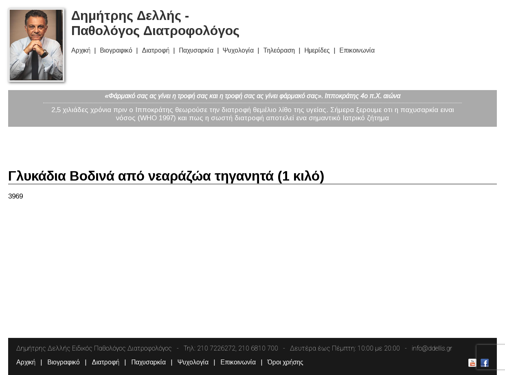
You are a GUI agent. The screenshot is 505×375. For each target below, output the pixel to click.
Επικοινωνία (357, 50)
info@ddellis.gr (432, 348)
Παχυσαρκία (196, 50)
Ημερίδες (317, 50)
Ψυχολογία (238, 50)
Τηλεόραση (279, 50)
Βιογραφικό (116, 50)
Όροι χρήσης (285, 362)
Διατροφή (155, 50)
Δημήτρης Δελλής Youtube (472, 363)
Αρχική (80, 50)
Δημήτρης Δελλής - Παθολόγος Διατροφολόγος (155, 23)
